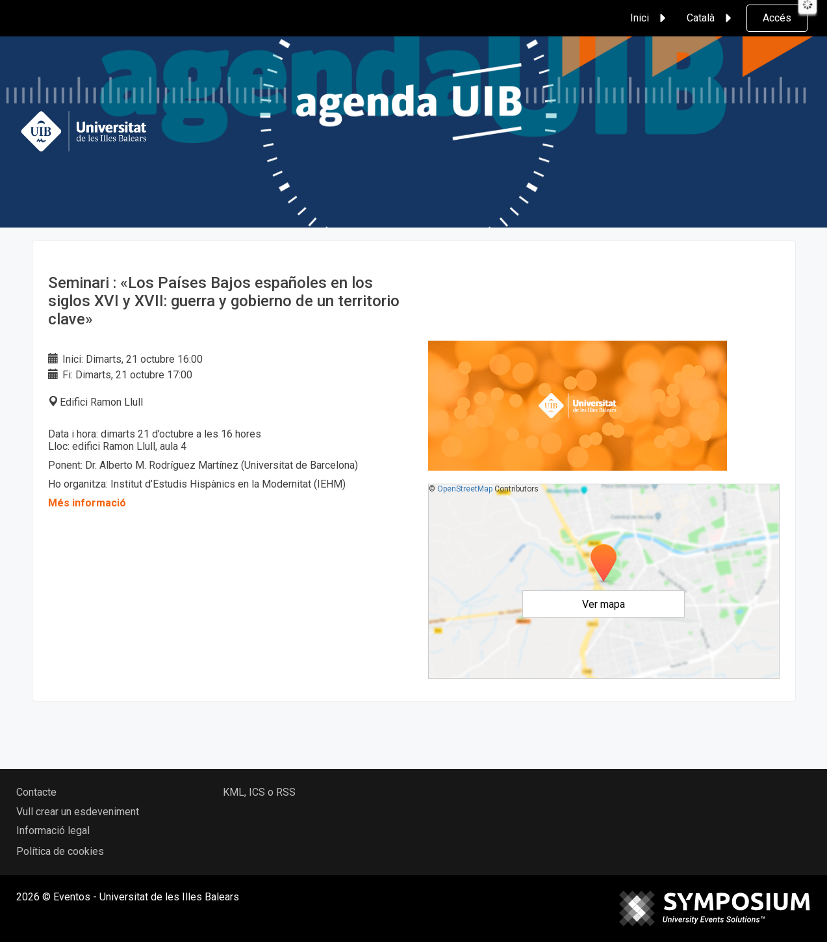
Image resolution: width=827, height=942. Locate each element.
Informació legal (53, 830)
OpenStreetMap (464, 488)
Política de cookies (60, 851)
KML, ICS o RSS (259, 792)
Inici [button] (650, 18)
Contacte (36, 792)
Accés (777, 18)
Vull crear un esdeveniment (77, 811)
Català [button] (711, 18)
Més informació (87, 503)
